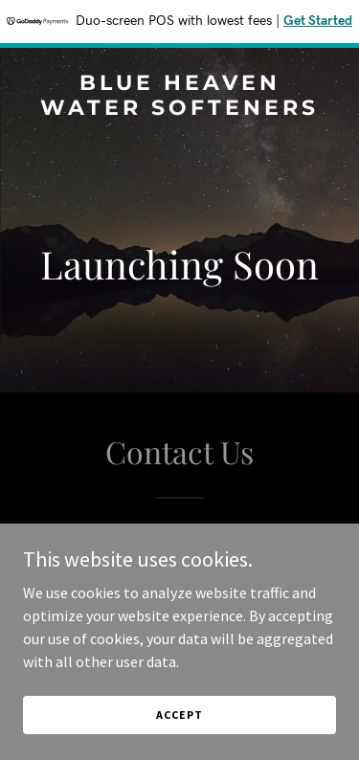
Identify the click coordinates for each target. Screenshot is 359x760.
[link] (179, 109)
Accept (179, 714)
